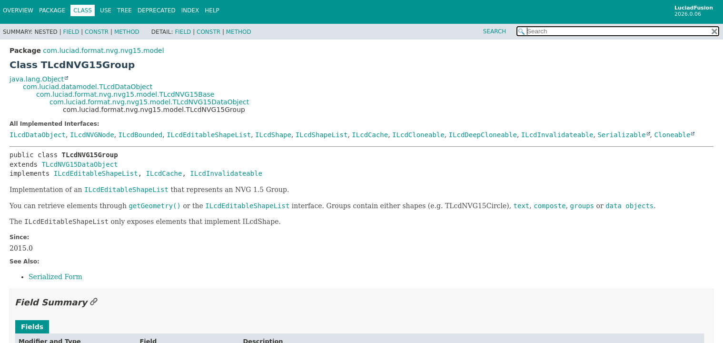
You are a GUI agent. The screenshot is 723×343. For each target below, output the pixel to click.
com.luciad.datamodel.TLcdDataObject (87, 87)
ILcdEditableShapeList (209, 135)
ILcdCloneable (418, 135)
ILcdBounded (141, 135)
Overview (18, 10)
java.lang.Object (37, 79)
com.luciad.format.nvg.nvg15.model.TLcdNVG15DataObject (149, 102)
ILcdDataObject (38, 135)
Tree (124, 10)
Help (212, 10)
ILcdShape (273, 135)
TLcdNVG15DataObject (79, 164)
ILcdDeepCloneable (483, 135)
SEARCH (494, 31)
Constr (97, 32)
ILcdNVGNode (92, 135)
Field (71, 32)
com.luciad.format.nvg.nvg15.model (103, 50)
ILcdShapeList (322, 135)
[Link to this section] (94, 302)
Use (105, 10)
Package (52, 10)
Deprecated (157, 10)
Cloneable (672, 135)
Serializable (621, 135)
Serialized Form (55, 277)
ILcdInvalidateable (557, 135)
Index (190, 10)
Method (126, 32)
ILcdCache (370, 135)
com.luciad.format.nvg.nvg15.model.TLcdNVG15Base (125, 94)
